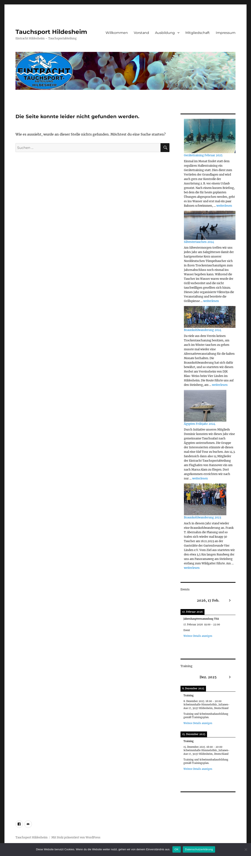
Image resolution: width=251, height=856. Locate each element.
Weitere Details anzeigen (197, 635)
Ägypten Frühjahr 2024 (199, 424)
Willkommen (117, 33)
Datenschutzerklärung (199, 849)
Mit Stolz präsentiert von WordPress (75, 837)
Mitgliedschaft (197, 33)
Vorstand (141, 33)
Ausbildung (165, 33)
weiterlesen (224, 206)
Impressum (225, 33)
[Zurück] (186, 600)
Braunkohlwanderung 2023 (202, 517)
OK (177, 849)
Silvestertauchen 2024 (199, 242)
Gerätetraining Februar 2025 (203, 155)
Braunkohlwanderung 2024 (202, 330)
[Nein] (246, 849)
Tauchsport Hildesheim (51, 31)
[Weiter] (229, 600)
